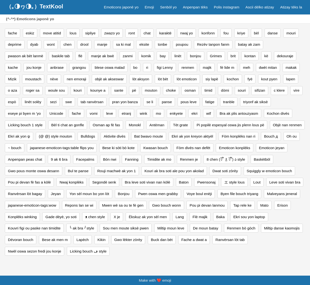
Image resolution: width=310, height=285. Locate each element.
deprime (14, 44)
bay (163, 56)
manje (102, 44)
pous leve (189, 102)
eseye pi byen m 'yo (24, 113)
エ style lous (234, 182)
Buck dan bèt (162, 240)
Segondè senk (104, 182)
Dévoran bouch (20, 240)
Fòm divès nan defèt (193, 148)
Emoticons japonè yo (121, 7)
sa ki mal (123, 44)
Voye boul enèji (199, 194)
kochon (233, 79)
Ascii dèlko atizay (259, 7)
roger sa (32, 90)
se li (150, 102)
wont (51, 44)
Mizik (12, 79)
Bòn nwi (109, 159)
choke (171, 90)
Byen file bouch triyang (239, 194)
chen (67, 44)
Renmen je (189, 159)
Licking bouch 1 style (25, 125)
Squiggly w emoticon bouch (269, 171)
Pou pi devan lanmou (207, 205)
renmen (187, 67)
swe (68, 102)
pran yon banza (125, 102)
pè (134, 90)
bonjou (195, 56)
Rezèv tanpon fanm (213, 44)
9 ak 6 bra (59, 159)
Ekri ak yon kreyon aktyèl (192, 136)
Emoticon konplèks (234, 148)
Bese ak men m (55, 240)
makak (291, 67)
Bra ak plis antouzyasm (239, 113)
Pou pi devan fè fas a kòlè (29, 182)
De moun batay (205, 228)
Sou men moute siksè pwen (126, 228)
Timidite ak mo (159, 159)
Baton (184, 182)
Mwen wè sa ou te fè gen (122, 205)
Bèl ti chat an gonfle (67, 125)
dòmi (225, 90)
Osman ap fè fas (106, 125)
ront (131, 33)
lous (73, 33)
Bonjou (123, 194)
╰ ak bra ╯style (81, 228)
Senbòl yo (168, 7)
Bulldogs (88, 136)
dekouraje (285, 56)
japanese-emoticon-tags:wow (32, 205)
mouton (151, 90)
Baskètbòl (262, 159)
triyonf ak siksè (255, 102)
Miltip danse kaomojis (282, 228)
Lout (256, 182)
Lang (180, 217)
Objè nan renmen (287, 125)
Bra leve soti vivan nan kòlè (147, 182)
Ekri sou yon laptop (249, 217)
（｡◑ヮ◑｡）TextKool (34, 6)
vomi (94, 113)
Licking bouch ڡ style (88, 251)
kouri (78, 90)
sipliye (90, 33)
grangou (79, 67)
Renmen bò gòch (241, 228)
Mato (264, 205)
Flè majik (199, 217)
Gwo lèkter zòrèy (128, 240)
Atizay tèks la (291, 7)
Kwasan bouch (155, 148)
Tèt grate (180, 125)
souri (242, 90)
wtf (208, 113)
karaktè (165, 33)
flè (80, 56)
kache (13, 67)
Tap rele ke (242, 205)
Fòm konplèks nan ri (238, 136)
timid (208, 90)
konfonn (208, 33)
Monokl (135, 125)
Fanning (131, 159)
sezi (53, 102)
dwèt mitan (268, 67)
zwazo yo (112, 33)
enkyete (176, 113)
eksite (144, 44)
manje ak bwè (102, 56)
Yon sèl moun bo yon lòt (89, 194)
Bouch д (271, 136)
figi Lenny (165, 67)
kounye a (97, 90)
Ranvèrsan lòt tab (230, 240)
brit (233, 56)
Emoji (149, 7)
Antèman (156, 125)
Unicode (56, 113)
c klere (279, 90)
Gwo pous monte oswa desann (33, 171)
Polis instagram (226, 7)
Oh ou (291, 136)
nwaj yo (186, 33)
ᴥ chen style (95, 217)
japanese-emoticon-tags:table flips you (62, 148)
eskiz (30, 33)
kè (266, 56)
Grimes (216, 56)
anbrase (57, 67)
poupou (182, 44)
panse (167, 102)
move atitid (52, 33)
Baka (220, 217)
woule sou (56, 90)
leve (109, 113)
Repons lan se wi (79, 205)
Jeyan (56, 194)
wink (143, 113)
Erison (282, 205)
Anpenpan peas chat (25, 159)
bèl (256, 33)
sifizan (259, 90)
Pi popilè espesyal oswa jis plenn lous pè (230, 125)
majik (207, 67)
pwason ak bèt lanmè (25, 56)
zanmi (128, 56)
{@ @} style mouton (55, 136)
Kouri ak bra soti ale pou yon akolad (174, 171)
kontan (250, 56)
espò (12, 102)
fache (12, 33)
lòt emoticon (187, 79)
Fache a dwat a (194, 240)
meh (246, 67)
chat (146, 33)
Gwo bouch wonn (166, 205)
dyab (34, 44)
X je (117, 217)
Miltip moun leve (170, 228)
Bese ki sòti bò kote (118, 148)
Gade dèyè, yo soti (60, 217)
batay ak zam (249, 44)
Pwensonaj (206, 182)
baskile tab (61, 56)
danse (272, 33)
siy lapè (211, 79)
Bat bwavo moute (148, 136)
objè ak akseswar (109, 79)
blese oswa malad (109, 67)
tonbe (162, 44)
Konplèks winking (22, 217)
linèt (177, 56)
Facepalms (85, 159)
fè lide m (227, 67)
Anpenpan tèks (195, 7)
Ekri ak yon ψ (19, 136)
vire (296, 90)
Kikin (101, 240)
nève (54, 79)
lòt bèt (163, 79)
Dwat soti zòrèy (225, 171)
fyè (250, 79)
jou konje (34, 67)
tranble (228, 102)
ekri (195, 113)
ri (147, 67)
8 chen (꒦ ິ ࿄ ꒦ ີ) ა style (226, 159)
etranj (126, 113)
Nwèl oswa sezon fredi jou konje (34, 251)
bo (135, 67)
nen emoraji (76, 79)
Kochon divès (278, 113)
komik (146, 56)
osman (190, 90)
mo (158, 113)
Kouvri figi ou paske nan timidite (34, 228)
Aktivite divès (115, 136)
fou (226, 33)
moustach (33, 79)
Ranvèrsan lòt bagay (25, 194)
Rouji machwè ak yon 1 (116, 171)
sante (118, 90)
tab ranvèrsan (92, 102)
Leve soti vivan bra (284, 182)
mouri (291, 33)
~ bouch (14, 148)
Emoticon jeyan (271, 148)
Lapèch (82, 240)
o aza (12, 90)
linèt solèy (33, 102)
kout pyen (269, 79)
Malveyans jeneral (282, 194)
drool (84, 44)
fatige (209, 102)
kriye (241, 33)
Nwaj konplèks (72, 182)
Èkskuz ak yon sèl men (148, 217)
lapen (290, 79)
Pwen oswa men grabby (158, 194)
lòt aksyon (140, 79)
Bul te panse (78, 171)
